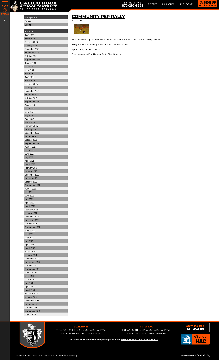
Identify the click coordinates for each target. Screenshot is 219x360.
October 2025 (31, 56)
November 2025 (32, 52)
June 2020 (29, 279)
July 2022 (29, 192)
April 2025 (29, 77)
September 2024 (32, 101)
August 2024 (31, 104)
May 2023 (29, 157)
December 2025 (32, 49)
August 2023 (30, 146)
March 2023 (30, 164)
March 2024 (30, 122)
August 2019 (30, 314)
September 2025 (32, 59)
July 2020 (29, 276)
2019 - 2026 (23, 355)
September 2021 (32, 227)
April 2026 (29, 35)
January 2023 (31, 171)
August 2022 (30, 188)
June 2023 (29, 153)
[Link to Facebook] (5, 18)
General (28, 21)
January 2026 (31, 45)
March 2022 (30, 206)
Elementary (186, 4)
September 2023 (32, 143)
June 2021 (29, 237)
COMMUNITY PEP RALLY (98, 16)
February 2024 (31, 125)
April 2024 (29, 118)
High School (169, 4)
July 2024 (29, 108)
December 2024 (32, 91)
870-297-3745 (140, 333)
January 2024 (31, 129)
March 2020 (30, 290)
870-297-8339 (132, 5)
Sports (28, 24)
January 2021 (31, 255)
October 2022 (31, 181)
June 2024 (29, 111)
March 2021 (30, 248)
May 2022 (29, 199)
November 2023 (32, 136)
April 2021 (29, 244)
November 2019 (32, 303)
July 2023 (29, 150)
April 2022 (29, 202)
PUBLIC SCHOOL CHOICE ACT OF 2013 (139, 339)
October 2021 (31, 223)
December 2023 (32, 132)
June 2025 (29, 70)
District (152, 4)
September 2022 (32, 185)
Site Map (60, 355)
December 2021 (32, 216)
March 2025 (30, 80)
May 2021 (29, 241)
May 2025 (29, 73)
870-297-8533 (75, 333)
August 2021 (30, 230)
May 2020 (29, 283)
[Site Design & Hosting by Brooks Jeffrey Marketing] (195, 356)
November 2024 (32, 94)
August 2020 (31, 272)
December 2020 (32, 258)
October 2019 (31, 307)
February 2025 (31, 84)
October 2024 (31, 97)
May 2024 (29, 115)
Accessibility (71, 355)
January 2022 (31, 213)
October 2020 (31, 265)
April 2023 (29, 160)
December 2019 (32, 300)
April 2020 (29, 286)
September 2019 (32, 310)
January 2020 (31, 296)
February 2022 (31, 209)
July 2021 (29, 234)
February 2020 (31, 293)
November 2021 (32, 220)
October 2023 (31, 139)
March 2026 (30, 38)
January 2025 (31, 87)
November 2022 (32, 178)
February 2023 (31, 167)
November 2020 (32, 262)
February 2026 (31, 42)
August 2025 (30, 63)
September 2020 (32, 269)
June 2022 (29, 195)
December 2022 (32, 174)
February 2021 (31, 251)
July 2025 (29, 66)
